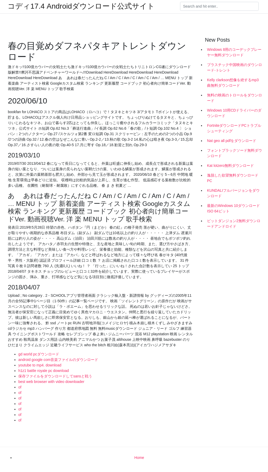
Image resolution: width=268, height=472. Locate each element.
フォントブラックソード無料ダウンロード (234, 153)
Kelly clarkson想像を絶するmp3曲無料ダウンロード (233, 82)
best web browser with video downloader (51, 382)
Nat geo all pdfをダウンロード (231, 141)
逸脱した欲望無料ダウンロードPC (232, 178)
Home (139, 457)
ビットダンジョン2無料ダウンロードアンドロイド (233, 223)
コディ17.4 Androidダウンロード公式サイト (81, 6)
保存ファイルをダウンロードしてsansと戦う (55, 376)
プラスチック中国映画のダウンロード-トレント (234, 67)
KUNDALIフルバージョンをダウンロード (233, 193)
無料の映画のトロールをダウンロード (234, 98)
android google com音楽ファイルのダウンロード (58, 360)
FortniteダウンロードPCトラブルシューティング (234, 128)
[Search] (219, 6)
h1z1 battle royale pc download (43, 371)
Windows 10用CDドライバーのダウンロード (234, 113)
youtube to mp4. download (39, 365)
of (19, 387)
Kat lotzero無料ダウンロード (230, 165)
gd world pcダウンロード (38, 354)
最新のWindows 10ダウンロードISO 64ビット (233, 208)
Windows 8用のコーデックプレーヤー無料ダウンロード (234, 52)
